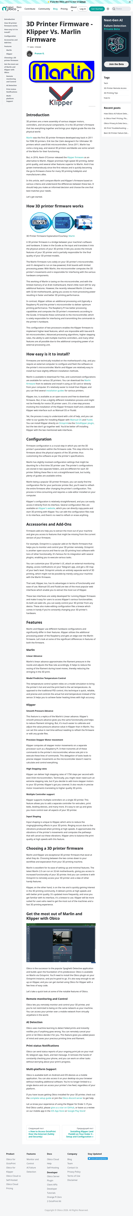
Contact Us (72, 1167)
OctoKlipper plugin (84, 423)
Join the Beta (116, 64)
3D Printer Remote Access (115, 88)
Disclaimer (72, 1180)
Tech (106, 83)
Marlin (29, 137)
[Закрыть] (130, 2)
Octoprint (63, 423)
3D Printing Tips (111, 93)
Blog (55, 8)
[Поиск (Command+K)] (121, 8)
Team (70, 1163)
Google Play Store (76, 1110)
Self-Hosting (53, 1167)
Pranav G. (40, 53)
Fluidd (89, 419)
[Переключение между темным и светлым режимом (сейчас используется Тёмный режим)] (108, 9)
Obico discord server (72, 1098)
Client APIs (52, 1184)
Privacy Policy (74, 1171)
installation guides (55, 390)
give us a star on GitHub (62, 1107)
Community (44, 8)
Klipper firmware (75, 157)
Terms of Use (73, 1175)
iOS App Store (57, 1110)
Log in (83, 8)
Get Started (97, 8)
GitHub (82, 2)
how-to (107, 98)
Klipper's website (47, 508)
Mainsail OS (76, 419)
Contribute (30, 8)
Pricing (64, 8)
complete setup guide (40, 1098)
